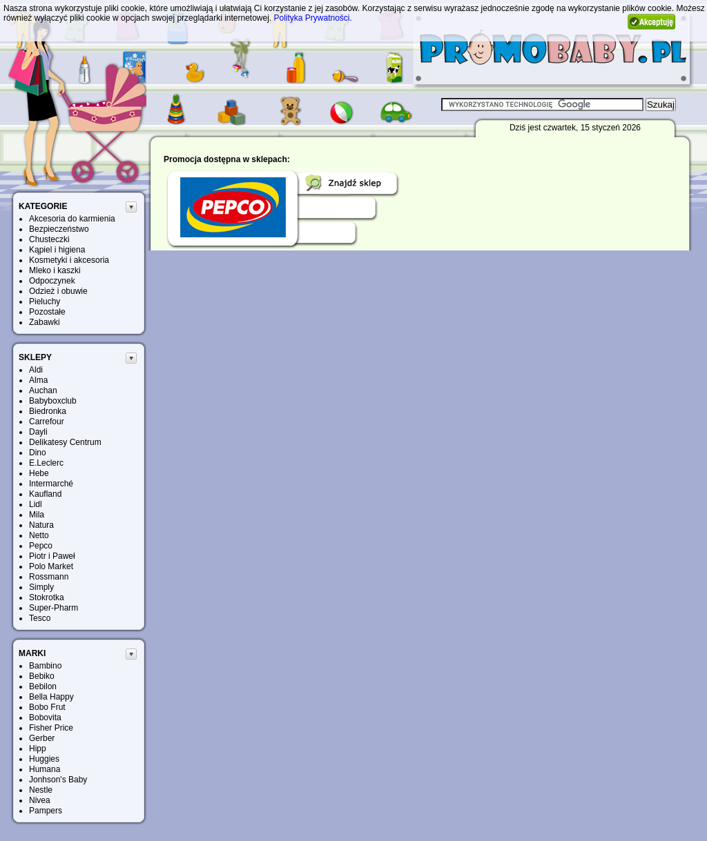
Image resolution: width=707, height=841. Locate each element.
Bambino (45, 666)
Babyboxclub (53, 401)
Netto (39, 535)
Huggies (44, 759)
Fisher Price (51, 728)
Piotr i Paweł (52, 556)
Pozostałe (47, 312)
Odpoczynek (52, 281)
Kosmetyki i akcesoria (69, 260)
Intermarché (51, 483)
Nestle (40, 790)
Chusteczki (49, 239)
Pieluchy (44, 301)
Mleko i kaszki (55, 270)
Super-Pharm (53, 608)
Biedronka (47, 411)
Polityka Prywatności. (313, 18)
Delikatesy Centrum (65, 442)
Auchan (43, 390)
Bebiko (42, 676)
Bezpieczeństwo (59, 229)
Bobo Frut (47, 707)
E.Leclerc (46, 463)
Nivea (39, 800)
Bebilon (43, 686)
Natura (41, 525)
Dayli (38, 432)
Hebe (39, 473)
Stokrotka (46, 597)
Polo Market (51, 566)
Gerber (42, 738)
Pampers (45, 810)
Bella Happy (51, 697)
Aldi (36, 370)
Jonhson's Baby (58, 779)
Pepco (40, 546)
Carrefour (46, 421)
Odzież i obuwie (58, 291)
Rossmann (48, 577)
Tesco (39, 618)
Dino (37, 452)
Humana (44, 769)
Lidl (35, 504)
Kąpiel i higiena (57, 250)
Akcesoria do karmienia (72, 219)
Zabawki (44, 322)
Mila (36, 515)
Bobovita (45, 717)
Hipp (37, 748)
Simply (41, 587)
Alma (38, 380)
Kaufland (45, 494)
